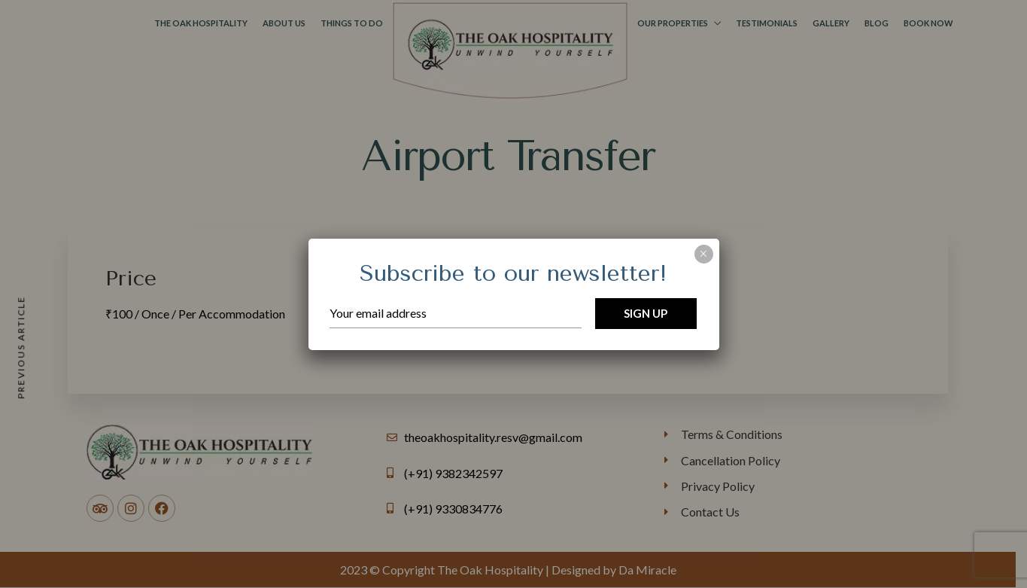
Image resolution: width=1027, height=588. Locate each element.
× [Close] (703, 253)
